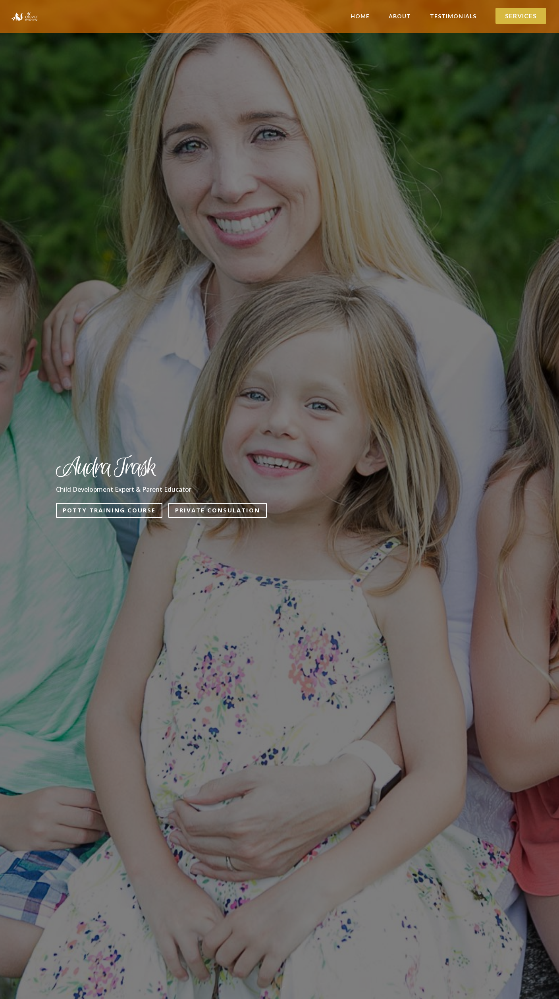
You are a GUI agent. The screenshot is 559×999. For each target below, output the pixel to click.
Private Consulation (217, 510)
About (400, 16)
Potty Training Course (109, 510)
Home (360, 16)
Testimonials (453, 16)
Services (521, 16)
